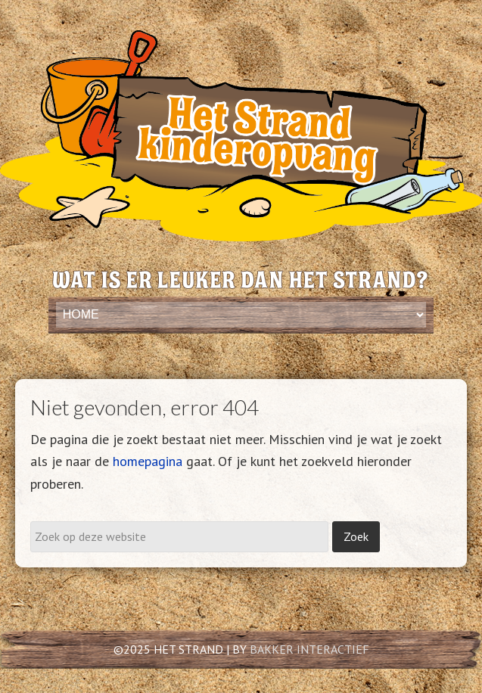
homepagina (147, 461)
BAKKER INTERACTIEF (309, 649)
